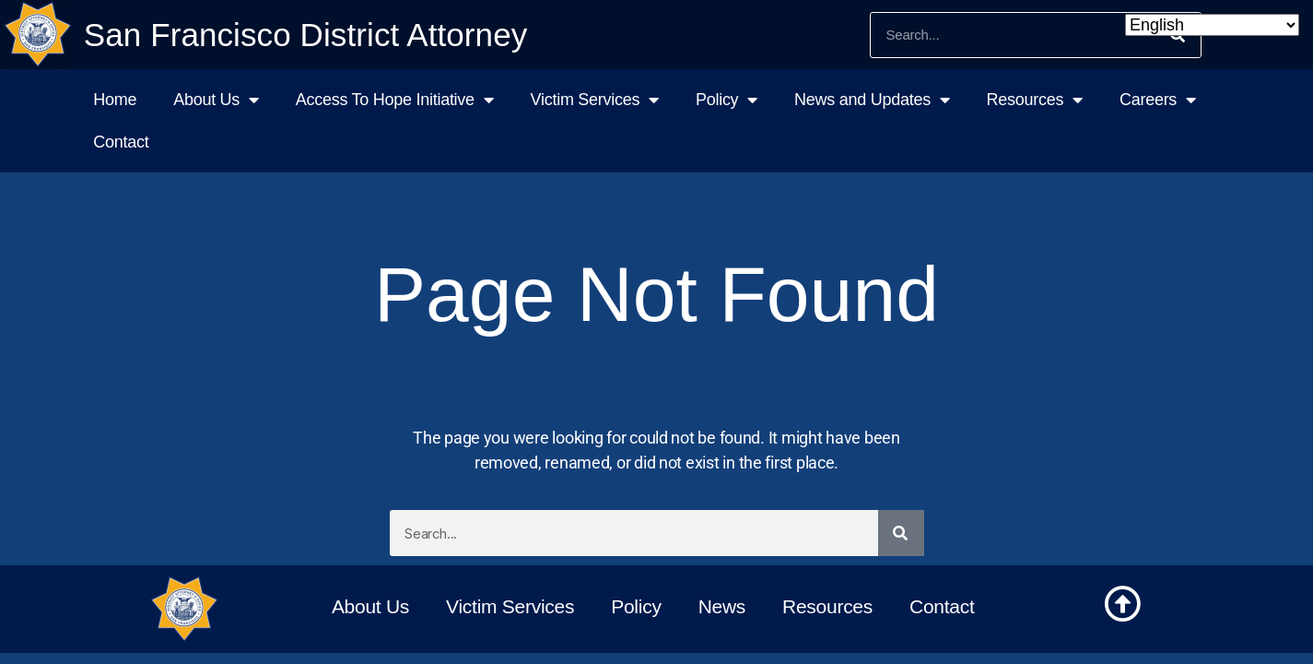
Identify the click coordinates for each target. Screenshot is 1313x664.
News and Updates (872, 99)
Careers (1158, 99)
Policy (726, 99)
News (721, 606)
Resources (1035, 99)
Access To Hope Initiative (395, 99)
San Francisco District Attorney (306, 35)
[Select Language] (1212, 25)
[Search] (901, 533)
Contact (120, 142)
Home (114, 99)
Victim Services (595, 99)
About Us (216, 99)
